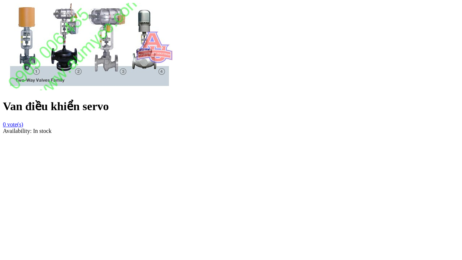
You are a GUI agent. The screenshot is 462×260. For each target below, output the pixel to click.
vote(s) (13, 124)
